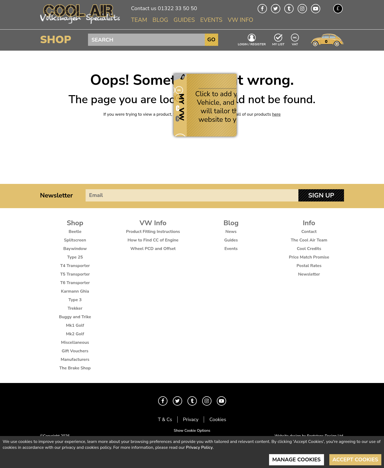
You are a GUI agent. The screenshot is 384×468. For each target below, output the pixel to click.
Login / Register (252, 44)
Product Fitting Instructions (153, 232)
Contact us (143, 8)
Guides (184, 20)
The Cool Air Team (309, 240)
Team (139, 20)
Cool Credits (309, 249)
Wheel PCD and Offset (153, 249)
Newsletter (56, 195)
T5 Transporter (75, 274)
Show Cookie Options (192, 430)
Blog (160, 20)
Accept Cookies (355, 459)
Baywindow (75, 249)
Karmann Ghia (75, 291)
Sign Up (321, 195)
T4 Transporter (75, 266)
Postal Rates (309, 266)
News (231, 232)
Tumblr (289, 8)
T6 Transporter (75, 283)
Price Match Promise (309, 257)
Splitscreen (75, 240)
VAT (295, 44)
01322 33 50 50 (177, 8)
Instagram (302, 8)
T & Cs (165, 419)
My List (278, 44)
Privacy (190, 419)
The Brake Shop (75, 368)
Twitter (275, 8)
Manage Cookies (296, 459)
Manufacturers (75, 359)
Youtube (315, 8)
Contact (309, 232)
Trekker (75, 308)
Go (211, 39)
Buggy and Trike (75, 317)
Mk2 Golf (75, 334)
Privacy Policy (199, 447)
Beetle (75, 232)
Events (211, 20)
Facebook (262, 8)
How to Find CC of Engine (152, 240)
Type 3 (75, 300)
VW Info (240, 20)
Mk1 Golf (75, 325)
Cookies (217, 419)
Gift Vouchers (75, 351)
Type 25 (75, 257)
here (276, 114)
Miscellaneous (75, 342)
